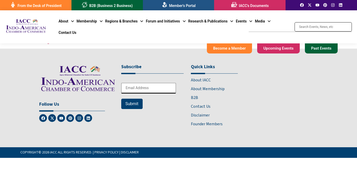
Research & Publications (210, 21)
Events (244, 21)
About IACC (201, 80)
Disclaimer (200, 115)
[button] (66, 21)
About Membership (208, 89)
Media (263, 21)
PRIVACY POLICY (106, 152)
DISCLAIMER (130, 152)
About (66, 21)
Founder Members (207, 124)
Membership (90, 21)
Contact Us (67, 32)
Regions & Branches (124, 21)
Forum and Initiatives (165, 21)
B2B (194, 97)
